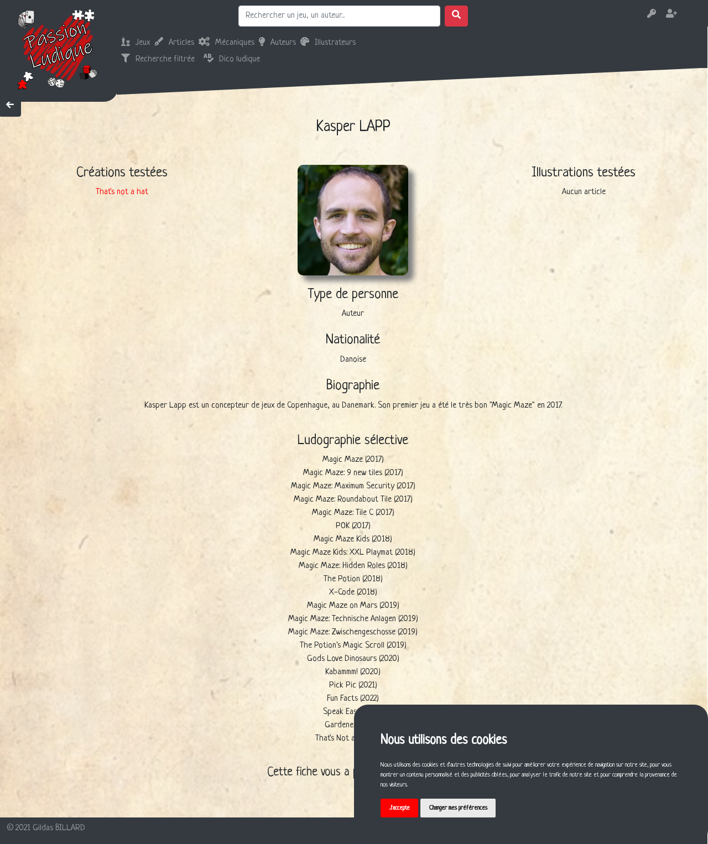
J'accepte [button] (399, 808)
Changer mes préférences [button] (459, 808)
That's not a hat (122, 192)
